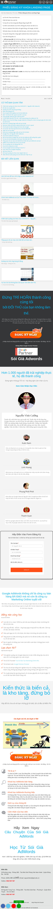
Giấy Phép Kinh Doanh (38, 901)
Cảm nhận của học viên (18, 811)
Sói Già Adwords (6, 13)
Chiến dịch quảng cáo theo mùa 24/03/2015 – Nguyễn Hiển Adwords (22, 106)
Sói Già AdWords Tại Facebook (29, 907)
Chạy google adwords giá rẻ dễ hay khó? (14, 116)
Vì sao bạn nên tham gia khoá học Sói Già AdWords (17, 128)
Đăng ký (26, 569)
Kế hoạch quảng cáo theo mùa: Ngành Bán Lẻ (15, 152)
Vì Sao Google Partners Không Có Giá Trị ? (14, 147)
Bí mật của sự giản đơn (9, 108)
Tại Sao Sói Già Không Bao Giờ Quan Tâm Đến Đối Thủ (18, 138)
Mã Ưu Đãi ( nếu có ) (16, 561)
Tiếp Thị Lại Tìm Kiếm (9, 130)
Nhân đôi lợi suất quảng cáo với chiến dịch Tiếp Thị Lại (18, 154)
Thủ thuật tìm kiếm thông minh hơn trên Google (16, 126)
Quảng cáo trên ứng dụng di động (12, 109)
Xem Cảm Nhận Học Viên (26, 385)
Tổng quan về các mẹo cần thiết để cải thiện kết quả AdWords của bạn (22, 140)
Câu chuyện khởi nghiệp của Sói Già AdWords (15, 113)
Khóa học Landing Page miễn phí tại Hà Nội (15, 123)
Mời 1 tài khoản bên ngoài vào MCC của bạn (15, 115)
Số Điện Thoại (15, 548)
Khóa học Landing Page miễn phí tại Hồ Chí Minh (16, 132)
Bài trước (6, 99)
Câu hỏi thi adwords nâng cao (11, 135)
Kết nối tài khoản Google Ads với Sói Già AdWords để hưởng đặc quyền (22, 137)
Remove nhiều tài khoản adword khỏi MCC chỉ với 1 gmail (19, 125)
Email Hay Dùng (15, 555)
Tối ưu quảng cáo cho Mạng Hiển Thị (13, 144)
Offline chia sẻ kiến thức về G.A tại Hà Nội (14, 142)
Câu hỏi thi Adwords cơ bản (10, 145)
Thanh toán (26, 901)
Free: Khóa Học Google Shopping (12, 149)
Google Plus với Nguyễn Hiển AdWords (13, 133)
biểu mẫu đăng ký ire (9, 111)
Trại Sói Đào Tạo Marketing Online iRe (27, 660)
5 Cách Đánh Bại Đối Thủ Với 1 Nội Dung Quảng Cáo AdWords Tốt (21, 118)
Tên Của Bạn (15, 542)
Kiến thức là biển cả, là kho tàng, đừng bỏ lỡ (26, 692)
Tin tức (15, 13)
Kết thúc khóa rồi (7, 150)
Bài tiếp (48, 99)
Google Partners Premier (21, 663)
